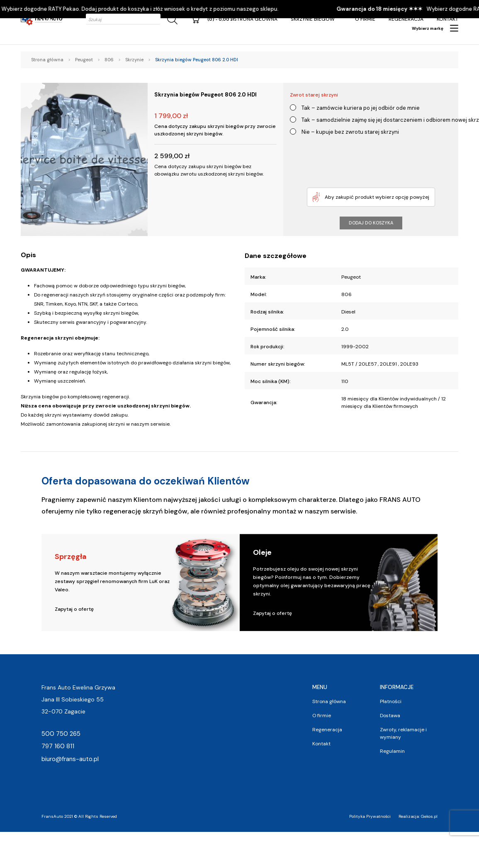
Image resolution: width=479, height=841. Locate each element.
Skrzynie (134, 60)
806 (109, 60)
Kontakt (447, 19)
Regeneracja (406, 19)
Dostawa (390, 715)
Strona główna (255, 19)
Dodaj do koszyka (371, 223)
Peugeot (84, 60)
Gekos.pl (429, 816)
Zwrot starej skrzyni (314, 95)
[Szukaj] (170, 19)
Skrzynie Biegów (313, 19)
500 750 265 (60, 734)
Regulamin (392, 751)
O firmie (365, 19)
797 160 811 (57, 746)
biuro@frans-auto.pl (70, 759)
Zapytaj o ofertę (74, 609)
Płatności (390, 701)
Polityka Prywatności (370, 816)
